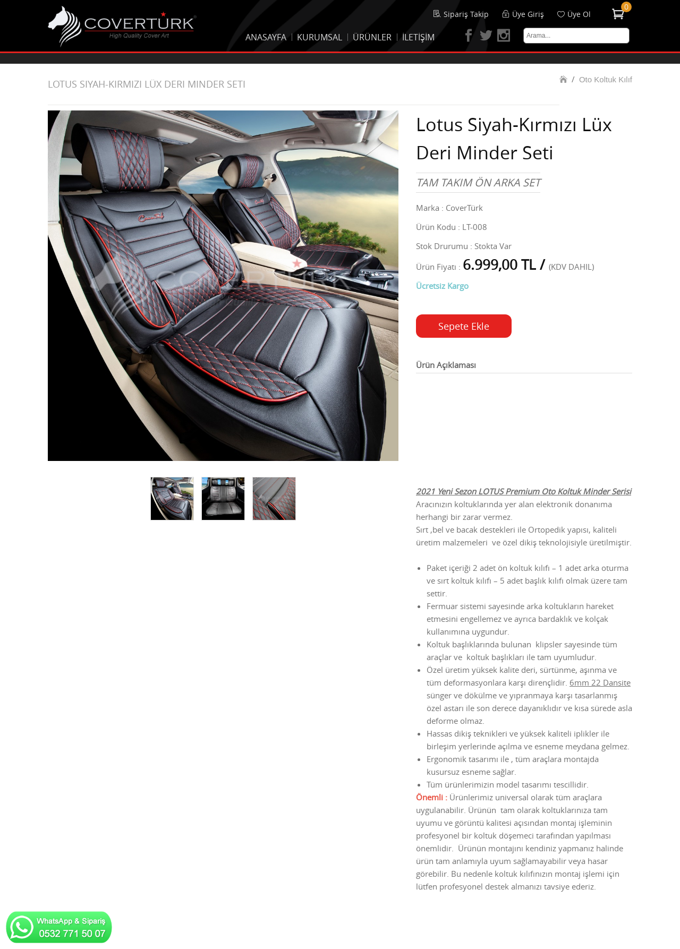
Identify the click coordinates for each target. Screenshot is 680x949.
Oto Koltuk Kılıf (605, 79)
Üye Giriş (528, 14)
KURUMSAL (319, 37)
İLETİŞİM (418, 37)
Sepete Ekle (463, 326)
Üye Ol (579, 14)
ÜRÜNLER (372, 37)
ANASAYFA (265, 37)
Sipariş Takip (466, 14)
